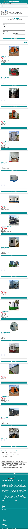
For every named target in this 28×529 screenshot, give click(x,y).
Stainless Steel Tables (10, 481)
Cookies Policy (17, 501)
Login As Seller (4, 517)
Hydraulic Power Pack (17, 486)
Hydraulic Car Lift (21, 482)
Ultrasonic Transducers (5, 492)
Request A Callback (14, 473)
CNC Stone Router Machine (11, 487)
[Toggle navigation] (26, 5)
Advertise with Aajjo (4, 511)
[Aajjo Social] (15, 477)
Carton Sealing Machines (23, 481)
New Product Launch (5, 515)
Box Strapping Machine (16, 481)
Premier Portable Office (5, 268)
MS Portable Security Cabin (5, 332)
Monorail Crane (11, 489)
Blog (2, 504)
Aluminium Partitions (4, 481)
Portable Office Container (5, 395)
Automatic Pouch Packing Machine (21, 492)
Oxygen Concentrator (6, 497)
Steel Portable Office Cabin (5, 289)
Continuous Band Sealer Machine (12, 492)
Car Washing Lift (8, 494)
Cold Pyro (15, 497)
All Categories (9, 503)
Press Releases (10, 501)
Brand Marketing (4, 514)
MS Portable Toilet (6, 484)
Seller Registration (4, 510)
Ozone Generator (12, 497)
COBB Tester (15, 489)
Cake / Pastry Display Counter (12, 490)
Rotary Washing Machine (18, 487)
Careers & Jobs (10, 502)
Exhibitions (3, 506)
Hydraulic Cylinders (11, 486)
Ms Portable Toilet (4, 119)
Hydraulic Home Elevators (10, 482)
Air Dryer (13, 493)
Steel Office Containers (5, 204)
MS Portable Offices (4, 438)
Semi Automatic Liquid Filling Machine (6, 493)
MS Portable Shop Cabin (5, 77)
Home (1, 3)
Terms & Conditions (17, 502)
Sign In (22, 1)
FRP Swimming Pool (21, 495)
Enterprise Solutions (4, 516)
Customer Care (4, 503)
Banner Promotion (4, 513)
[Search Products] (9, 1)
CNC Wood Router (22, 486)
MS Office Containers (4, 417)
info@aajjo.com (4, 522)
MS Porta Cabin (3, 183)
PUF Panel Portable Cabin (5, 374)
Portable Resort (11, 484)
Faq (27, 3)
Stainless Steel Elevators (8, 483)
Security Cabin (13, 483)
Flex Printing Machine (4, 487)
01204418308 (4, 520)
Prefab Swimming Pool (15, 495)
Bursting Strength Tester (20, 489)
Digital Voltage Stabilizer (10, 488)
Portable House (17, 483)
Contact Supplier (14, 63)
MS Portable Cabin (15, 484)
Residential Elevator (16, 482)
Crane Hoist (7, 489)
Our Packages (4, 512)
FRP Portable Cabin (21, 484)
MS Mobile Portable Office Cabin (6, 247)
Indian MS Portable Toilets (5, 162)
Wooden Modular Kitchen (17, 493)
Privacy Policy (16, 503)
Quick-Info (3, 505)
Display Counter (4, 482)
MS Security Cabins (4, 353)
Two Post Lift (12, 494)
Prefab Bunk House (4, 98)
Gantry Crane (3, 489)
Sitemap (3, 502)
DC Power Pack (6, 486)
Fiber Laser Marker (19, 490)
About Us (3, 501)
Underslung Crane (23, 488)
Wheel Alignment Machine (18, 494)
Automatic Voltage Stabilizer (16, 488)
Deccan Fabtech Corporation (7, 3)
